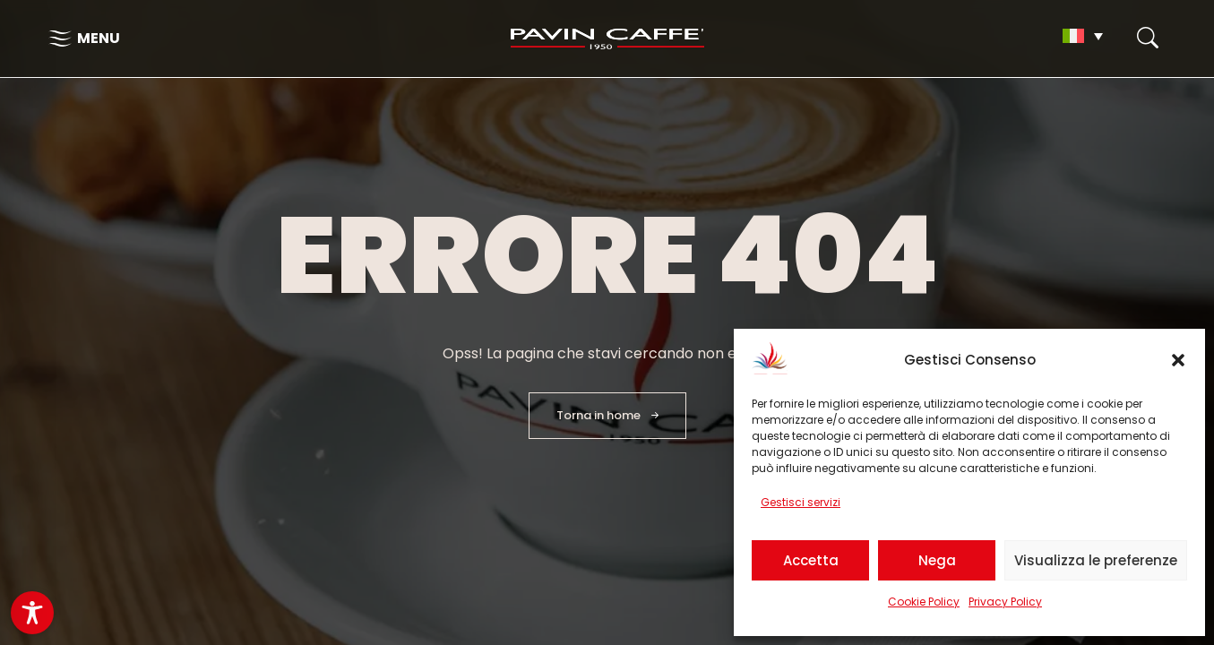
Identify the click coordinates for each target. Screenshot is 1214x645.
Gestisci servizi (800, 502)
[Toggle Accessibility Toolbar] (32, 612)
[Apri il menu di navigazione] (84, 38)
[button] (1178, 360)
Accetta (811, 560)
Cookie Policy (924, 601)
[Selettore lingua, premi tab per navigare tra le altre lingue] (1083, 36)
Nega (937, 560)
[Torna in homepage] (607, 39)
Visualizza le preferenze (1095, 560)
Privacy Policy (1005, 601)
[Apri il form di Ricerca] (1148, 38)
